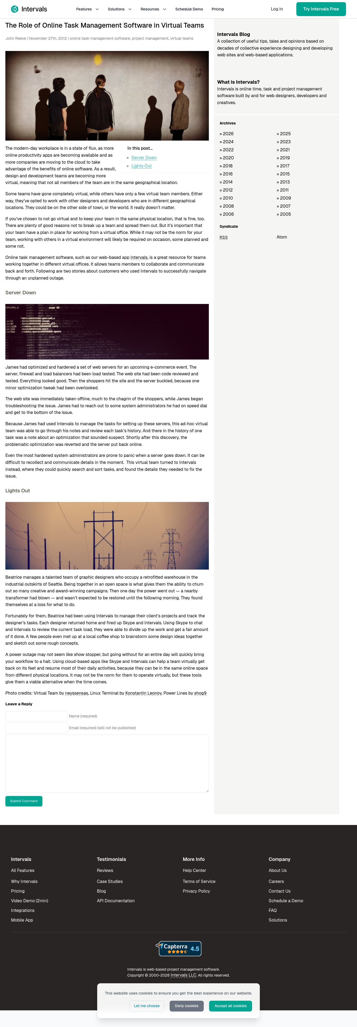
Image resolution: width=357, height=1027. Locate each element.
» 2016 (226, 174)
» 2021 (283, 150)
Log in (277, 9)
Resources (154, 9)
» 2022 (227, 150)
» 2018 (226, 166)
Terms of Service (199, 881)
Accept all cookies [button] (230, 1005)
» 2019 (283, 158)
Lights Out (142, 166)
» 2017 (283, 166)
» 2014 (226, 182)
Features (87, 9)
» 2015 (283, 174)
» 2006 (227, 214)
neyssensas (76, 693)
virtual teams (181, 38)
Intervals (138, 257)
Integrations (23, 910)
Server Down (144, 157)
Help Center (194, 870)
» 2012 (226, 190)
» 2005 (284, 214)
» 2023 (284, 142)
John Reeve (15, 38)
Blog (101, 891)
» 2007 (283, 206)
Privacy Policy (196, 891)
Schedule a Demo (286, 901)
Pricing (218, 9)
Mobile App (22, 920)
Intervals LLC (183, 975)
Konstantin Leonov (143, 693)
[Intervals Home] (29, 9)
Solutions (120, 9)
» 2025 (284, 134)
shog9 (200, 693)
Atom (282, 237)
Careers (276, 881)
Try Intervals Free (321, 9)
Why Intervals (24, 881)
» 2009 (284, 198)
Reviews (105, 870)
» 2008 (227, 206)
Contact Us (280, 891)
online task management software (100, 38)
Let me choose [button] (147, 1005)
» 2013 (283, 182)
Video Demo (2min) (29, 901)
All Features (22, 870)
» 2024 (227, 142)
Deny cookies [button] (187, 1005)
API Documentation (116, 901)
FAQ (273, 910)
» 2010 (226, 198)
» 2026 (227, 134)
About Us (278, 870)
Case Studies (110, 881)
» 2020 (227, 158)
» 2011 (283, 190)
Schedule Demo (189, 9)
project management (150, 38)
